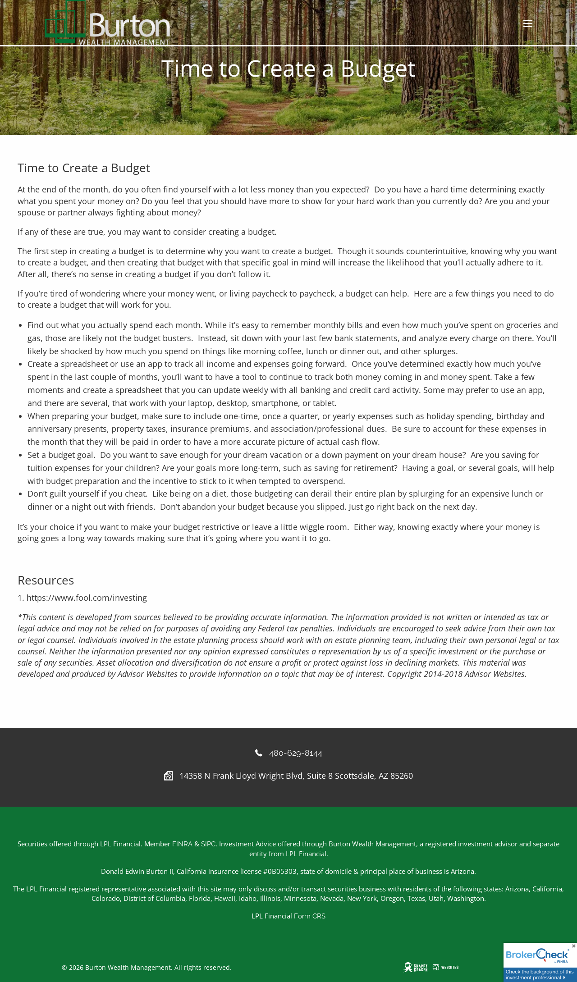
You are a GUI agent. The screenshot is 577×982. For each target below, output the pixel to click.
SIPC (208, 844)
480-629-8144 (295, 753)
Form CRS (309, 916)
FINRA (182, 844)
